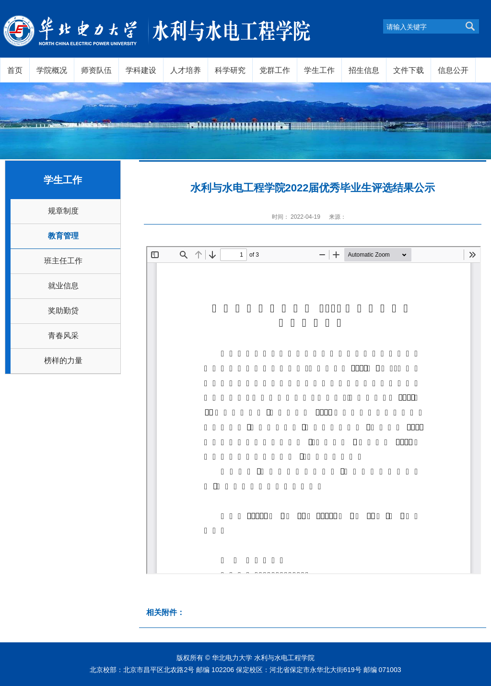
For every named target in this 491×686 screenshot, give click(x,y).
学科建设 (141, 70)
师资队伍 (96, 70)
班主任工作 (63, 261)
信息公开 (453, 70)
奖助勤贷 (63, 311)
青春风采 (63, 335)
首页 (15, 70)
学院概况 (51, 70)
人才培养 (185, 70)
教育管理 (63, 236)
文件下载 (408, 70)
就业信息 (63, 286)
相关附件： (165, 612)
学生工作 (319, 70)
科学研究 (230, 70)
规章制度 (63, 211)
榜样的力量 (63, 360)
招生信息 (364, 70)
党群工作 (274, 70)
